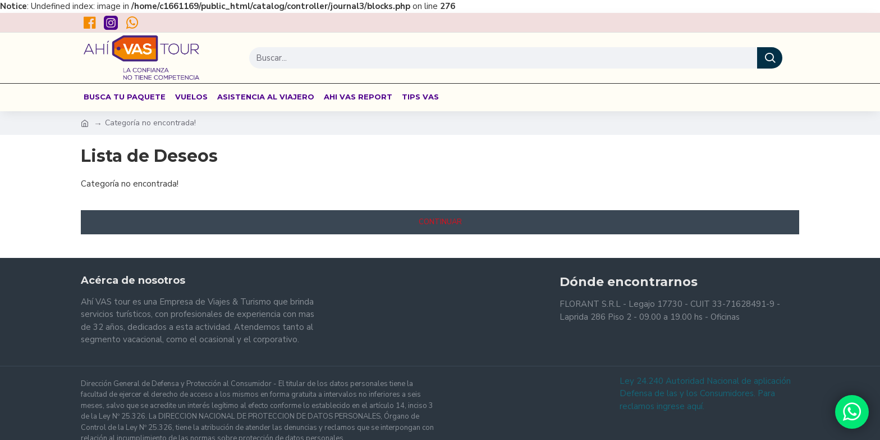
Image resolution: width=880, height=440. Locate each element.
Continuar (440, 222)
